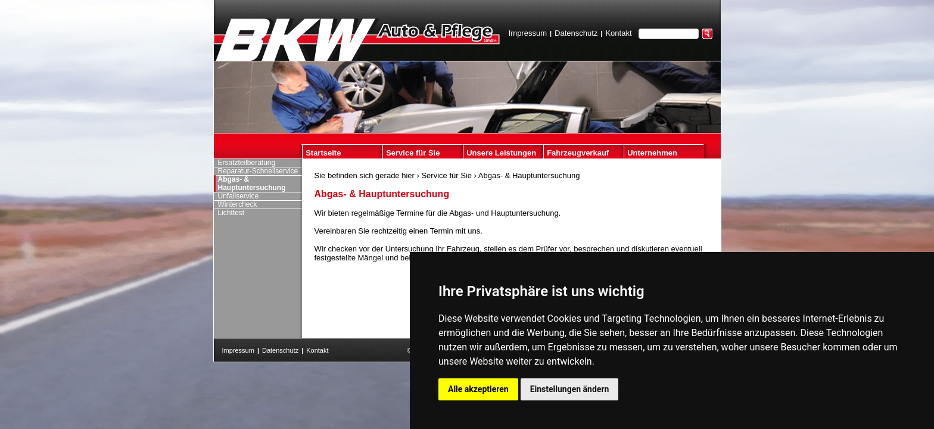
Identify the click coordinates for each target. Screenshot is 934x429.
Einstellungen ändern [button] (569, 389)
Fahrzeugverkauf (578, 152)
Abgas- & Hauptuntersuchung (529, 175)
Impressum (528, 33)
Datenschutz (576, 33)
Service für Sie (413, 152)
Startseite (323, 152)
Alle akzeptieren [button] (478, 389)
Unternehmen (652, 152)
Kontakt (618, 33)
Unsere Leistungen (501, 152)
